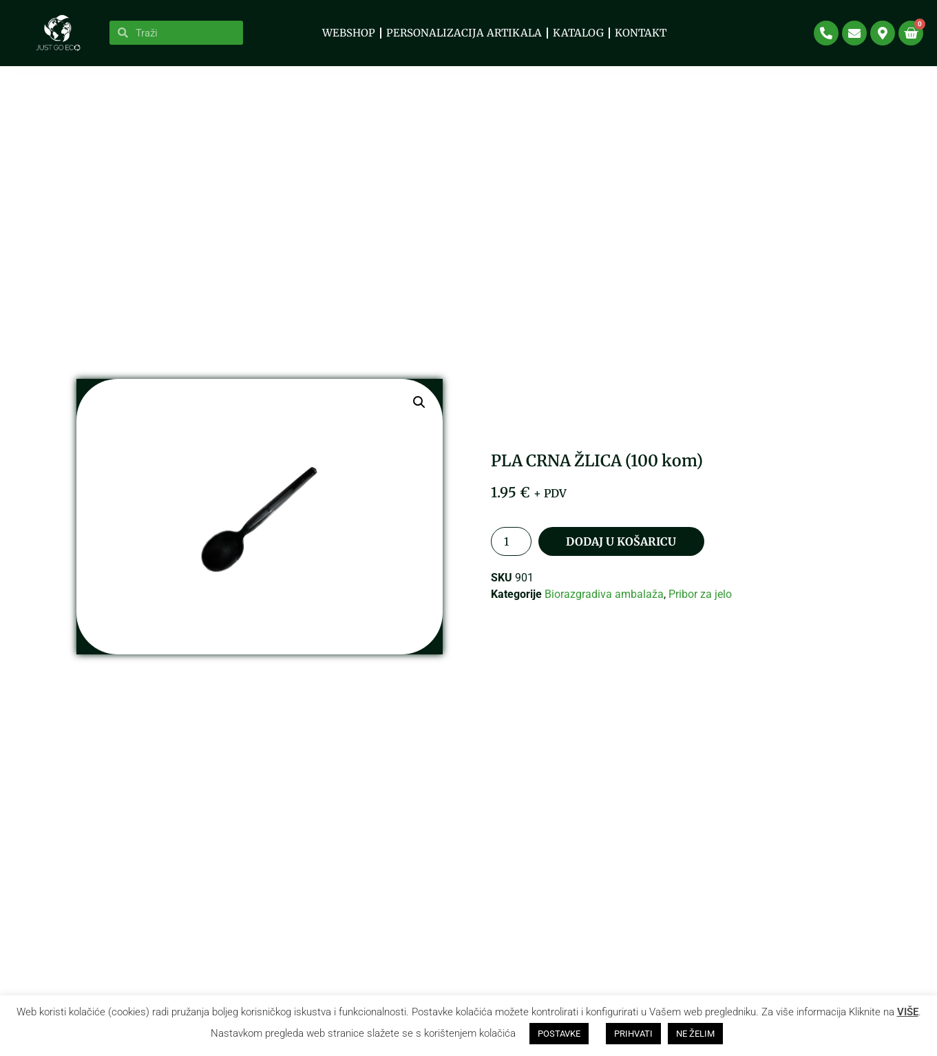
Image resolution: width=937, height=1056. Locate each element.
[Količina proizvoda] (511, 554)
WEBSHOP (348, 32)
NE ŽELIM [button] (695, 1033)
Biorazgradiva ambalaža (604, 607)
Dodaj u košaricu (621, 554)
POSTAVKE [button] (559, 1033)
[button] (419, 416)
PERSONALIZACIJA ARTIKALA (464, 32)
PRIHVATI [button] (633, 1033)
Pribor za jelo (700, 607)
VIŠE (907, 1012)
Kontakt (640, 32)
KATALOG (578, 32)
